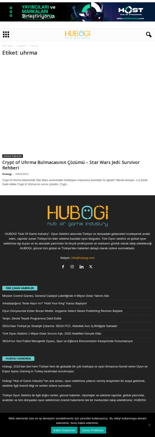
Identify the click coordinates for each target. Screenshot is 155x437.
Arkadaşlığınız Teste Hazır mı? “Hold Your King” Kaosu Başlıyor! (44, 303)
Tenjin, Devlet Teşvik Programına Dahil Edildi (31, 318)
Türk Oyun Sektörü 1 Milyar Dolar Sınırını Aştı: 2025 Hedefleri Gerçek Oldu (51, 333)
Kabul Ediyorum (64, 430)
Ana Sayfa (7, 45)
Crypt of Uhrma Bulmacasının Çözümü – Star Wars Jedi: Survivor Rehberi (71, 165)
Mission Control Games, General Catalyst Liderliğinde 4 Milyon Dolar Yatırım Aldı (55, 296)
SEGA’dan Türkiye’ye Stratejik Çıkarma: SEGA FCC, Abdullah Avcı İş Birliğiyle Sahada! (59, 326)
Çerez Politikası (93, 430)
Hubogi (7, 174)
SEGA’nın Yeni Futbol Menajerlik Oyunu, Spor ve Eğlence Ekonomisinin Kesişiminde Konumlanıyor (67, 341)
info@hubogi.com (82, 258)
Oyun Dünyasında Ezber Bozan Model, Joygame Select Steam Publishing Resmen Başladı (62, 311)
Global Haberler (12, 156)
